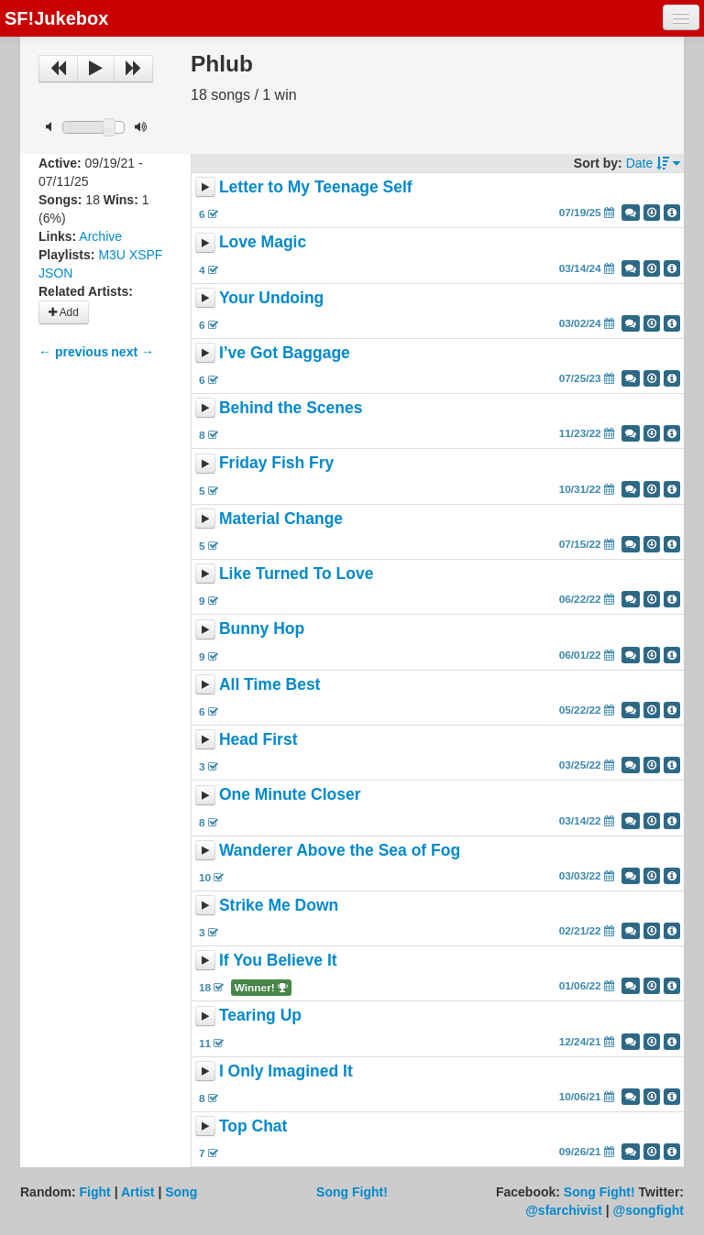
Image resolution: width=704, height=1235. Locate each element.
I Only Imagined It (286, 1071)
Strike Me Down (278, 905)
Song (181, 1192)
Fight (95, 1192)
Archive (100, 236)
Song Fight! (352, 1192)
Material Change (281, 518)
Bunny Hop (261, 629)
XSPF (146, 254)
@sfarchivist (563, 1210)
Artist (138, 1192)
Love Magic (262, 243)
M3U (112, 254)
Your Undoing (271, 298)
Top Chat (253, 1126)
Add (64, 312)
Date (653, 163)
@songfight (648, 1210)
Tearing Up (260, 1016)
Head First (258, 739)
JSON (55, 273)
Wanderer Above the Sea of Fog (339, 850)
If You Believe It (278, 960)
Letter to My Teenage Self (315, 187)
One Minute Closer (290, 795)
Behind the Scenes (291, 408)
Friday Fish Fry (276, 463)
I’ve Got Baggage (284, 353)
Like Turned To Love (296, 573)
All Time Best (270, 684)
